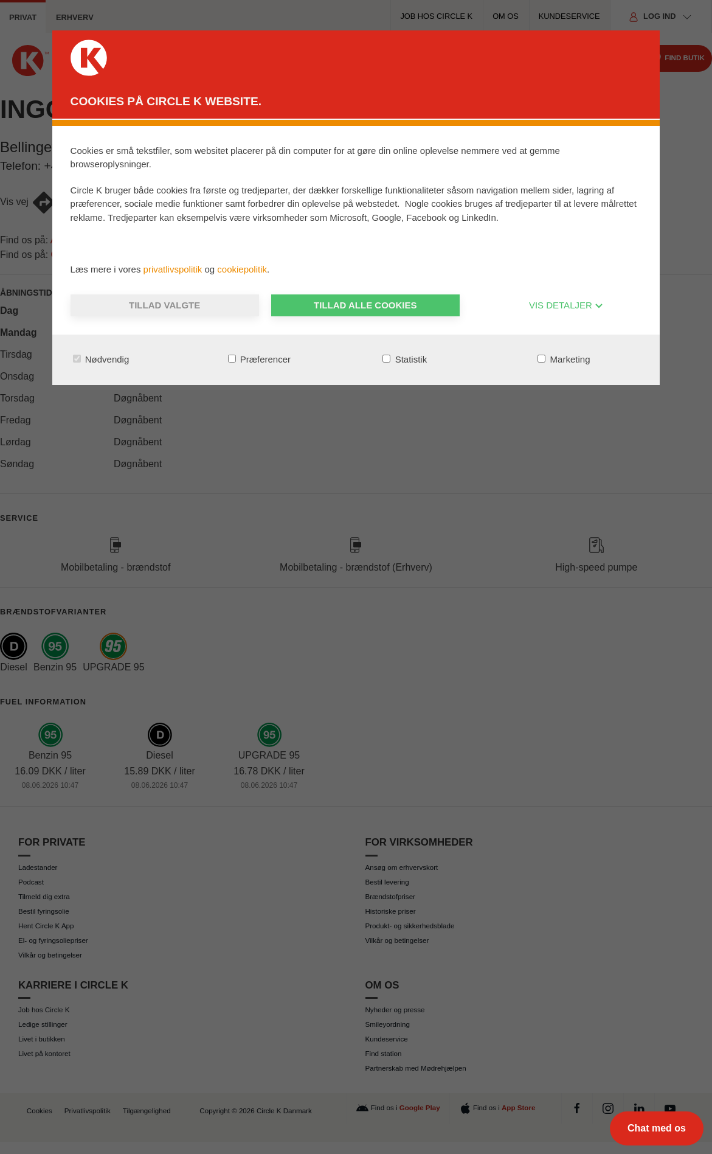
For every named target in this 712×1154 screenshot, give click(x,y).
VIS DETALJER (566, 305)
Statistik (404, 359)
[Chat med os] (656, 1128)
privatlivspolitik (174, 269)
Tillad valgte (164, 305)
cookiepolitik (242, 269)
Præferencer (259, 359)
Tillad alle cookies (365, 305)
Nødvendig (101, 359)
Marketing (563, 359)
